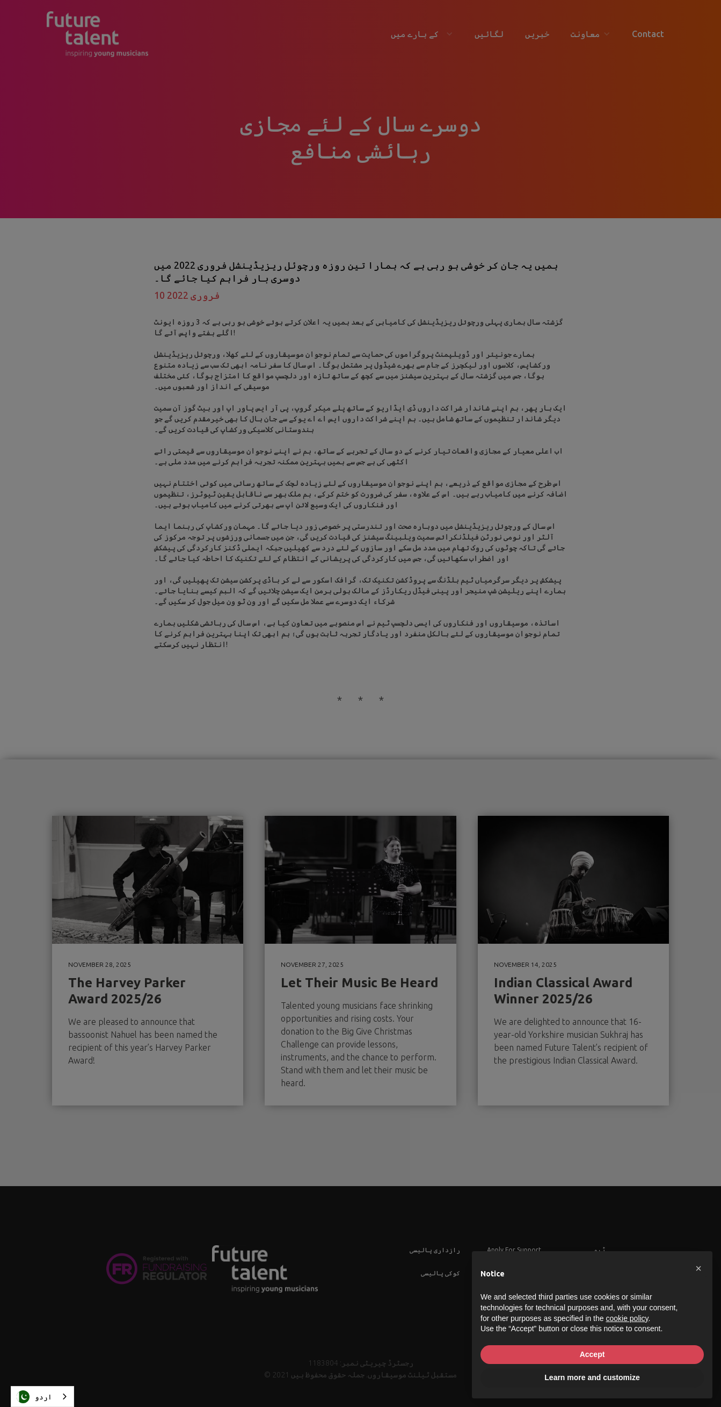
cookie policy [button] (627, 1318)
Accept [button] (592, 1354)
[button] (698, 1268)
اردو (34, 1396)
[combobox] (42, 1396)
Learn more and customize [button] (591, 1377)
